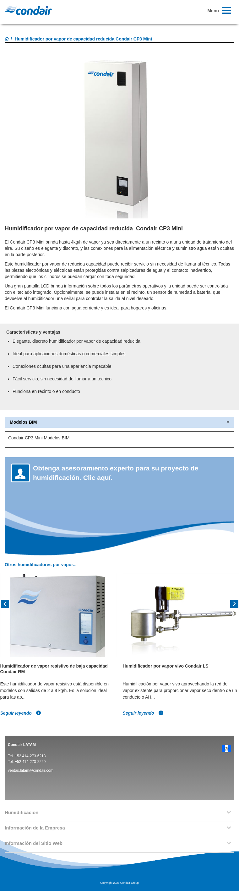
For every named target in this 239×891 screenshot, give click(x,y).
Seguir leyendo (20, 713)
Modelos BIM (119, 422)
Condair (28, 10)
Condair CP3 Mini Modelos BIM (38, 437)
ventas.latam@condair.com (30, 770)
